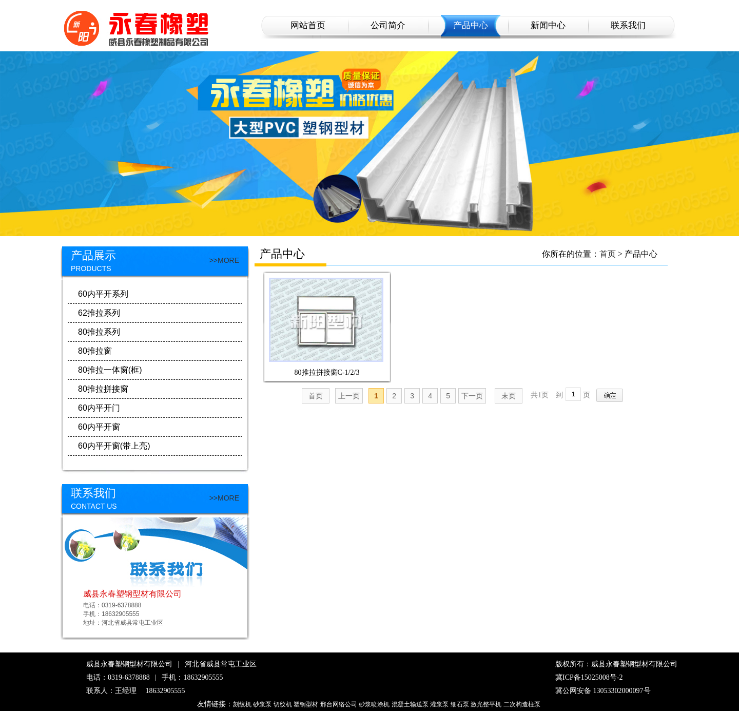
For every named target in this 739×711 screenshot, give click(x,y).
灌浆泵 (439, 704)
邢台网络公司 (338, 704)
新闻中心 (548, 25)
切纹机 (283, 704)
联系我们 (628, 25)
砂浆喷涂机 (374, 704)
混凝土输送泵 (410, 704)
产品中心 (470, 25)
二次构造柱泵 (521, 704)
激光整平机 (486, 704)
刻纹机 (242, 704)
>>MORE (224, 260)
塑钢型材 (306, 704)
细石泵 (460, 704)
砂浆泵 (262, 704)
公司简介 (388, 25)
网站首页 (307, 25)
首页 (607, 253)
